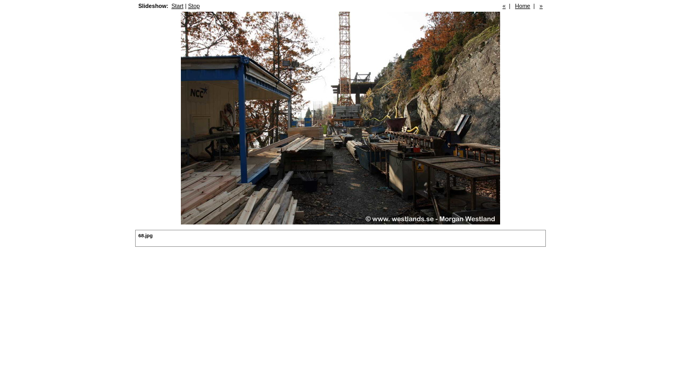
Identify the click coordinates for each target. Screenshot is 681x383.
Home (522, 6)
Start (177, 6)
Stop (194, 6)
